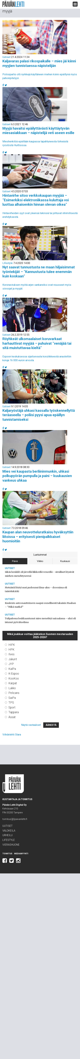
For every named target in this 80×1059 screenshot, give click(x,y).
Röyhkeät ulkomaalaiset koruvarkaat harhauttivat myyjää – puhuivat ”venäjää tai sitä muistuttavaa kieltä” (36, 343)
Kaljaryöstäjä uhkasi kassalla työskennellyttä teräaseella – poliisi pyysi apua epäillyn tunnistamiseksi (38, 415)
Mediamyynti (21, 853)
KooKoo (13, 678)
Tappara (13, 712)
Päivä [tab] (15, 561)
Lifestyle (7, 263)
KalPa (12, 668)
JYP (11, 664)
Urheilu (7, 835)
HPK (11, 649)
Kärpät (12, 683)
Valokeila (8, 830)
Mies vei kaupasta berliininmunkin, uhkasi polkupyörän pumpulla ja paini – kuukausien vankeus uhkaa (37, 475)
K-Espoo (13, 673)
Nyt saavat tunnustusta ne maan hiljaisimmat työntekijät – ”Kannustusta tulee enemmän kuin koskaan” (38, 271)
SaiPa (12, 697)
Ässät (12, 717)
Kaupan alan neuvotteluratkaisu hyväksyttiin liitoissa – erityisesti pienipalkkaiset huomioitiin (37, 536)
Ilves (11, 654)
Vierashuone (11, 844)
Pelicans (13, 693)
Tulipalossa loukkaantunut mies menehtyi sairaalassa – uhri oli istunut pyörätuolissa (40, 620)
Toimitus (7, 853)
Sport (11, 707)
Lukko (12, 688)
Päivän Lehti (13, 4)
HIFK (11, 644)
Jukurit (12, 659)
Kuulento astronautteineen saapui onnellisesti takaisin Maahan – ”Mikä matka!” (40, 605)
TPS (11, 702)
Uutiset (6, 57)
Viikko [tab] (40, 561)
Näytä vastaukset (31, 724)
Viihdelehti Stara (11, 734)
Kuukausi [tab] (65, 561)
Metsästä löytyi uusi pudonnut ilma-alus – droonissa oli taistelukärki (36, 589)
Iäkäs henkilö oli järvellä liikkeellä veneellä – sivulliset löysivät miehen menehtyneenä (39, 573)
